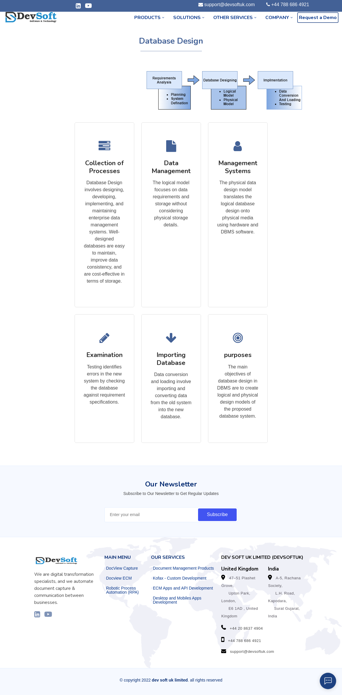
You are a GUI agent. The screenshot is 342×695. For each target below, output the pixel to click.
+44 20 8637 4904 (246, 628)
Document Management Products (183, 568)
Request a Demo (318, 17)
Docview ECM (119, 578)
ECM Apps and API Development (183, 588)
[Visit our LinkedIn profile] (37, 614)
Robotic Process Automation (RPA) (122, 590)
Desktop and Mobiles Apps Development (177, 600)
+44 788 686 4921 (290, 4)
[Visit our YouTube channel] (48, 614)
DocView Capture (122, 568)
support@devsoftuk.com (229, 4)
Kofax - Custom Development (179, 578)
